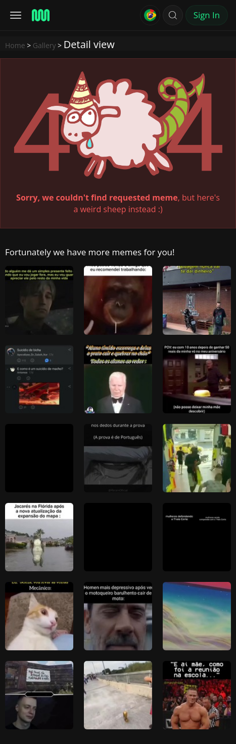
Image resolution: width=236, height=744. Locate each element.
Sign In (207, 15)
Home (15, 45)
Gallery (44, 45)
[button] (173, 15)
